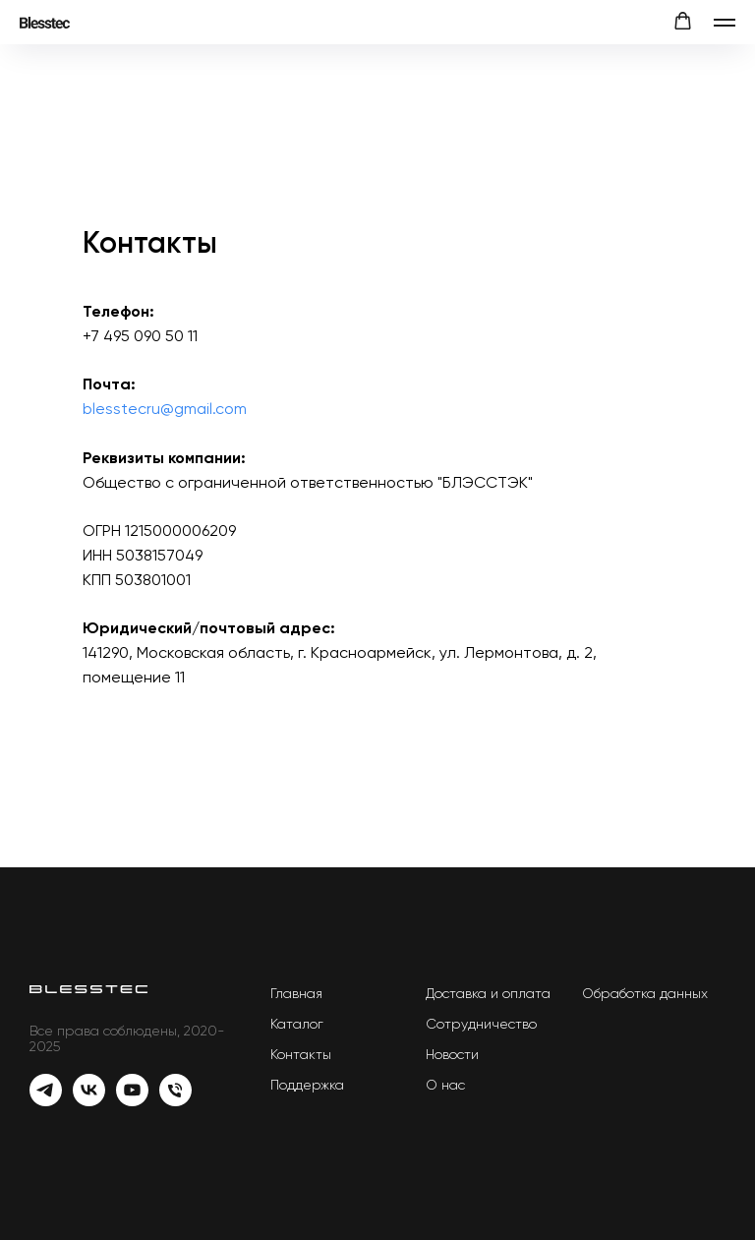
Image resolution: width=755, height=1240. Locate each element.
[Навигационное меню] (724, 23)
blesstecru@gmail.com (165, 408)
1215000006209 (180, 530)
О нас (445, 1084)
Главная (296, 993)
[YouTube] (132, 1100)
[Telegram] (45, 1100)
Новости (452, 1054)
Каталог (296, 1024)
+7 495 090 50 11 (140, 335)
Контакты (300, 1054)
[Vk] (89, 1100)
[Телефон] (175, 1100)
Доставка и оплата (488, 993)
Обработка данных (645, 993)
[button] (682, 21)
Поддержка (307, 1084)
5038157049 (159, 555)
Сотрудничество (481, 1024)
